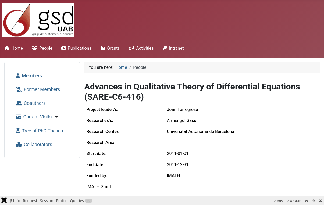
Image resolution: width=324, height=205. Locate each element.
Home (12, 48)
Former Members (37, 89)
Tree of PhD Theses (38, 130)
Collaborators (33, 144)
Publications (75, 48)
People (41, 48)
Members (28, 75)
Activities (140, 48)
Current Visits (33, 116)
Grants (109, 48)
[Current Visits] (55, 117)
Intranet (172, 48)
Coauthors (30, 103)
